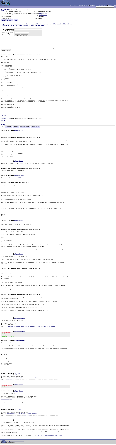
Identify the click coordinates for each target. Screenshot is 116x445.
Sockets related (43, 15)
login (115, 5)
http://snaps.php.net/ (6, 400)
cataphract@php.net (19, 318)
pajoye (41, 13)
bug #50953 (9, 380)
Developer (10, 20)
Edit (16, 20)
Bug (2, 10)
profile (45, 13)
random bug (110, 5)
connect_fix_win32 (5, 118)
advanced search (93, 5)
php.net (71, 5)
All (2, 126)
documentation (80, 5)
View (3, 20)
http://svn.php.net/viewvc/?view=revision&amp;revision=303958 (22, 415)
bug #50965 (18, 177)
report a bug (86, 5)
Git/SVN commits (24, 126)
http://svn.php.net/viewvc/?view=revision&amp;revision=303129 (22, 378)
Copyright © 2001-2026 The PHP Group (15, 442)
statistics (105, 5)
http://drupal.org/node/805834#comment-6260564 (50, 436)
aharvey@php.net (19, 175)
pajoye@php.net (18, 130)
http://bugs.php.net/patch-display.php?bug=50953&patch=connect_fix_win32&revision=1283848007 (31, 326)
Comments (8, 126)
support (75, 5)
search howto (100, 5)
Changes (16, 126)
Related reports (35, 126)
